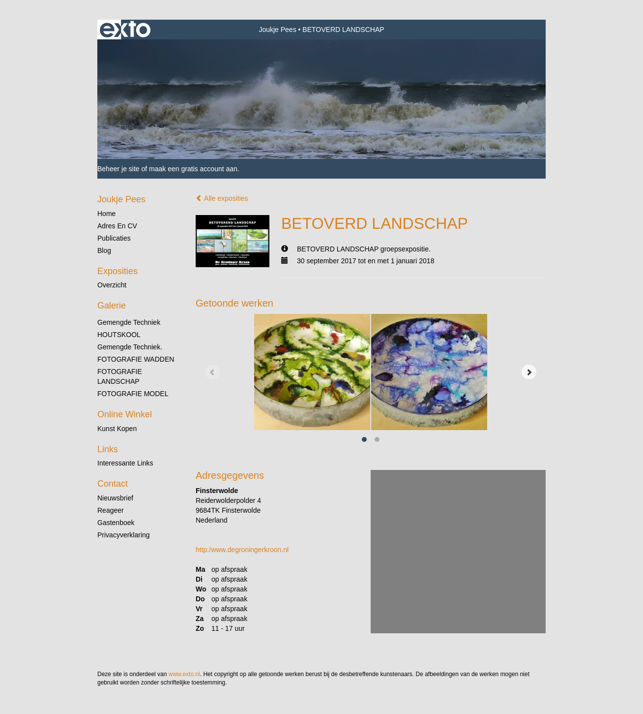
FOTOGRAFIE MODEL (132, 394)
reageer (110, 510)
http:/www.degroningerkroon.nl (242, 550)
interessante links (125, 463)
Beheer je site (118, 169)
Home (106, 213)
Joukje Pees (277, 29)
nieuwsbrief (115, 498)
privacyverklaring (123, 535)
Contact (112, 484)
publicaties (114, 238)
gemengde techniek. (129, 347)
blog (104, 250)
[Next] (529, 372)
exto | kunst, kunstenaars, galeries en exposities (125, 29)
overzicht (111, 285)
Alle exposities (222, 198)
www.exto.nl (184, 674)
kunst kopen (117, 429)
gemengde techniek (128, 322)
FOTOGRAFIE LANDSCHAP (119, 376)
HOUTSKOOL (119, 335)
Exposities (117, 271)
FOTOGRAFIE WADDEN (135, 359)
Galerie (111, 305)
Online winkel (124, 414)
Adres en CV (117, 226)
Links (107, 449)
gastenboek (116, 523)
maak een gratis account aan (193, 169)
